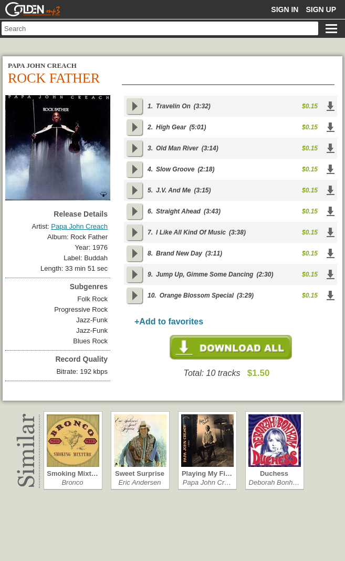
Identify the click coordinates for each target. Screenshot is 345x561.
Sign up (321, 9)
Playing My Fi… (207, 473)
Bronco (72, 482)
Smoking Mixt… (72, 473)
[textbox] (160, 28)
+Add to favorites (168, 321)
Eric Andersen (139, 482)
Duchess (274, 473)
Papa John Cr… (207, 482)
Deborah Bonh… (274, 482)
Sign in (284, 9)
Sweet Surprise (139, 473)
